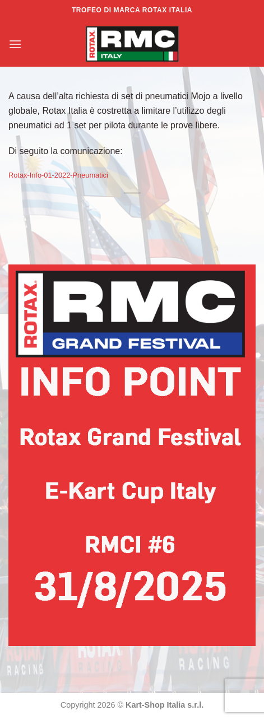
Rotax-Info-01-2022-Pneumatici (58, 175)
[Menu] (15, 44)
